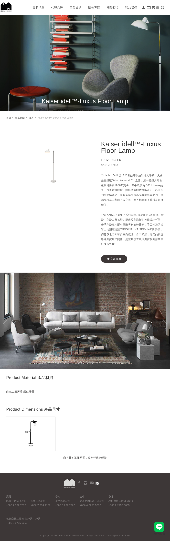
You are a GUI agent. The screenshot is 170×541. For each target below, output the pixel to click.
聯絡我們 (131, 7)
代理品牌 (57, 7)
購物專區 (94, 7)
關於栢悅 (113, 7)
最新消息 (38, 7)
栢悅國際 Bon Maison (6, 7)
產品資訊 (76, 7)
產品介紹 (20, 117)
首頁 (8, 117)
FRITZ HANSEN (111, 160)
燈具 (31, 117)
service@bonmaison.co (118, 535)
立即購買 (114, 258)
